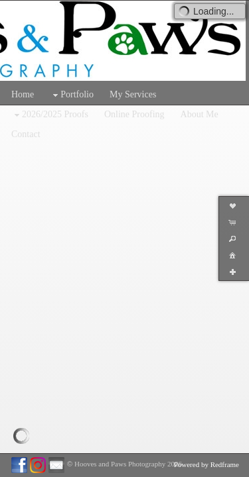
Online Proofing (134, 114)
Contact (26, 134)
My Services (133, 94)
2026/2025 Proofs (49, 115)
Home (22, 94)
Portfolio (72, 95)
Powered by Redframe (206, 464)
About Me (199, 114)
